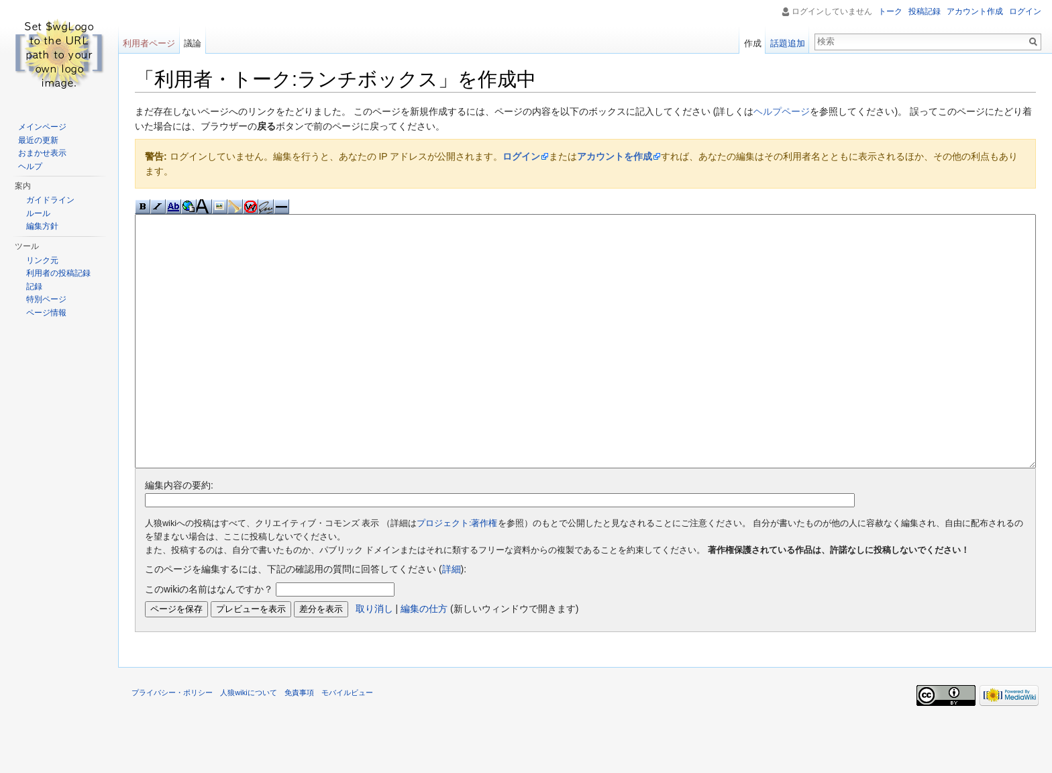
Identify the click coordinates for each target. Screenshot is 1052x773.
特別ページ (46, 299)
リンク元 (42, 260)
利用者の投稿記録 (58, 273)
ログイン (521, 156)
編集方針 (42, 226)
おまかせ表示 (42, 153)
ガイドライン (50, 200)
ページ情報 (46, 312)
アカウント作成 (975, 11)
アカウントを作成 (614, 156)
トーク (890, 11)
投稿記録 (924, 11)
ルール (38, 213)
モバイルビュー (347, 743)
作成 (752, 43)
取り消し (374, 659)
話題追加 (787, 43)
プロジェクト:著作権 (457, 573)
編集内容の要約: (179, 535)
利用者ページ (149, 43)
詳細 (451, 619)
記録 (34, 286)
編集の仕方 (424, 659)
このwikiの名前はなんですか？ (209, 639)
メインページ (42, 127)
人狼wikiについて (248, 743)
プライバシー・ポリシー (172, 743)
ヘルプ (30, 166)
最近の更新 (38, 140)
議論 (192, 43)
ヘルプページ (781, 111)
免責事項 (299, 743)
